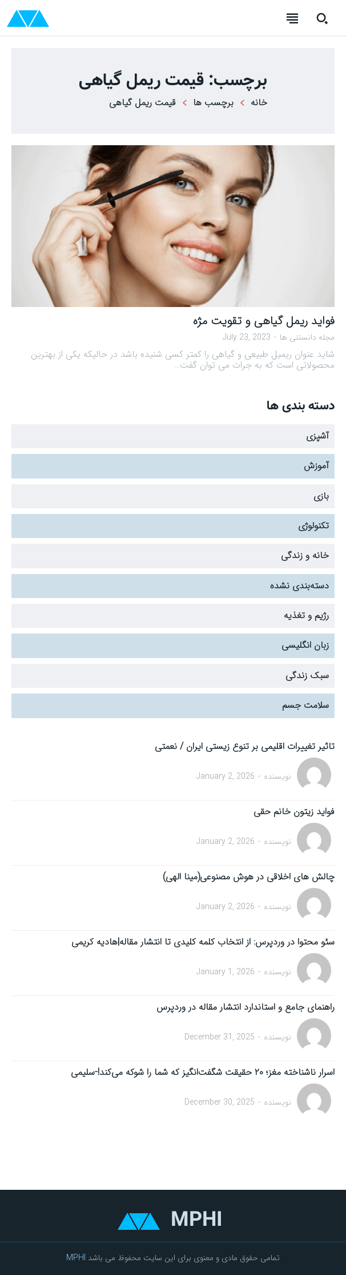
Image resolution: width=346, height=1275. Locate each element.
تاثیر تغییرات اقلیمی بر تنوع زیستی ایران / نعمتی (245, 746)
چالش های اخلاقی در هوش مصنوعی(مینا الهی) (249, 877)
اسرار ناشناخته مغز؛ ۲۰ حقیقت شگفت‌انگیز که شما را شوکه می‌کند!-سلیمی (203, 1072)
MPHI (76, 1258)
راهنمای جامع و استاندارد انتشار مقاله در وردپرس (245, 1007)
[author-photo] (314, 776)
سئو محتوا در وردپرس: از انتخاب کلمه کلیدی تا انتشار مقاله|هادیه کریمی (203, 942)
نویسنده (277, 776)
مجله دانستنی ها (307, 337)
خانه (259, 102)
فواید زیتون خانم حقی (294, 811)
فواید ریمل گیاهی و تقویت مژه (264, 321)
